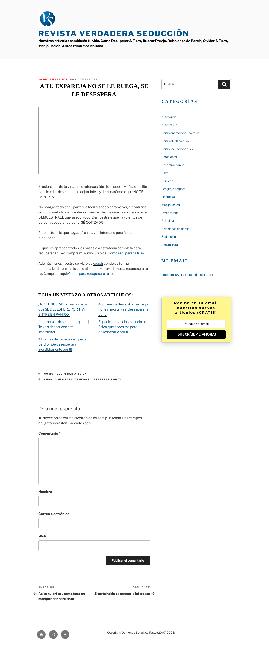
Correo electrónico (53, 514)
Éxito (164, 173)
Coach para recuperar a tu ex (90, 274)
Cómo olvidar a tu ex (175, 141)
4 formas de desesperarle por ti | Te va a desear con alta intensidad (63, 327)
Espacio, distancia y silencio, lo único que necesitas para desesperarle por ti (122, 327)
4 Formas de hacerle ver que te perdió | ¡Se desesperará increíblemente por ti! (62, 344)
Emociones (169, 157)
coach (98, 263)
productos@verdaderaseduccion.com (187, 274)
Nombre (45, 492)
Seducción (168, 236)
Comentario (49, 433)
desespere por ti (107, 379)
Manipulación (170, 205)
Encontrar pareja (172, 165)
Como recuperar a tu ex (126, 253)
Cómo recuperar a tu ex (65, 373)
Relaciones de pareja (175, 229)
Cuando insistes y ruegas (67, 379)
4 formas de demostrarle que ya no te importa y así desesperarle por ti (123, 309)
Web (42, 536)
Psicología (168, 220)
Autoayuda (168, 117)
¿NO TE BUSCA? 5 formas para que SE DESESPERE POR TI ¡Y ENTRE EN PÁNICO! (62, 309)
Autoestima (169, 125)
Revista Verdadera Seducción (113, 33)
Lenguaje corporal (173, 189)
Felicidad (167, 181)
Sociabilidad (169, 245)
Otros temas (169, 213)
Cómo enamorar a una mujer (180, 133)
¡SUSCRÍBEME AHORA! (196, 334)
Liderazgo (168, 196)
